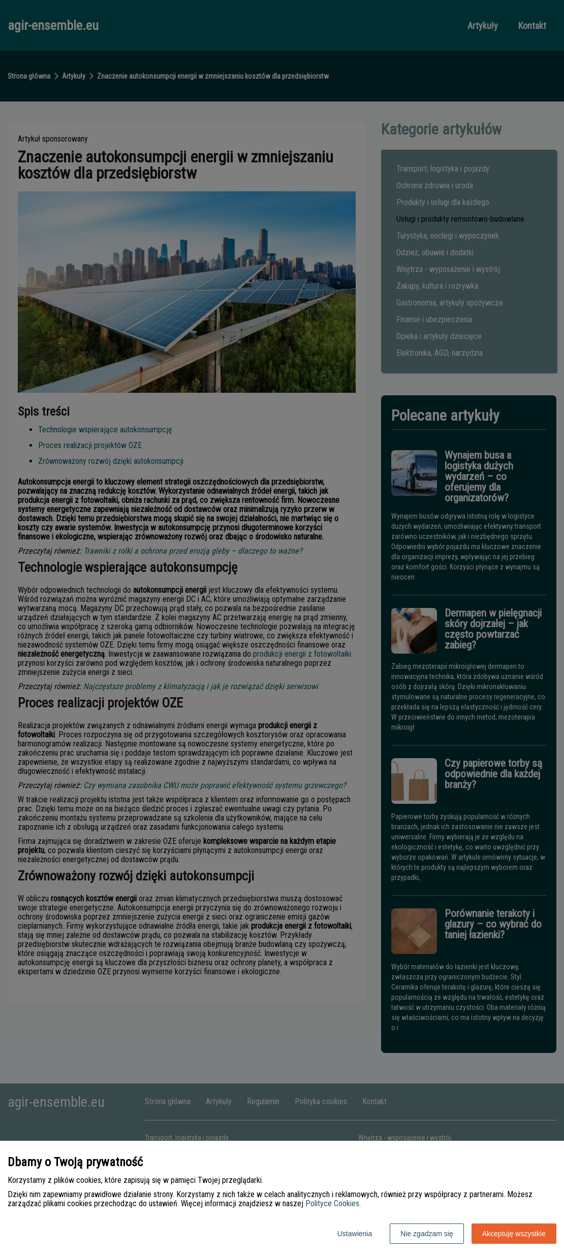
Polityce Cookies (332, 1203)
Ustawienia (354, 1234)
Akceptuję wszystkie (514, 1234)
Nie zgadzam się (426, 1234)
